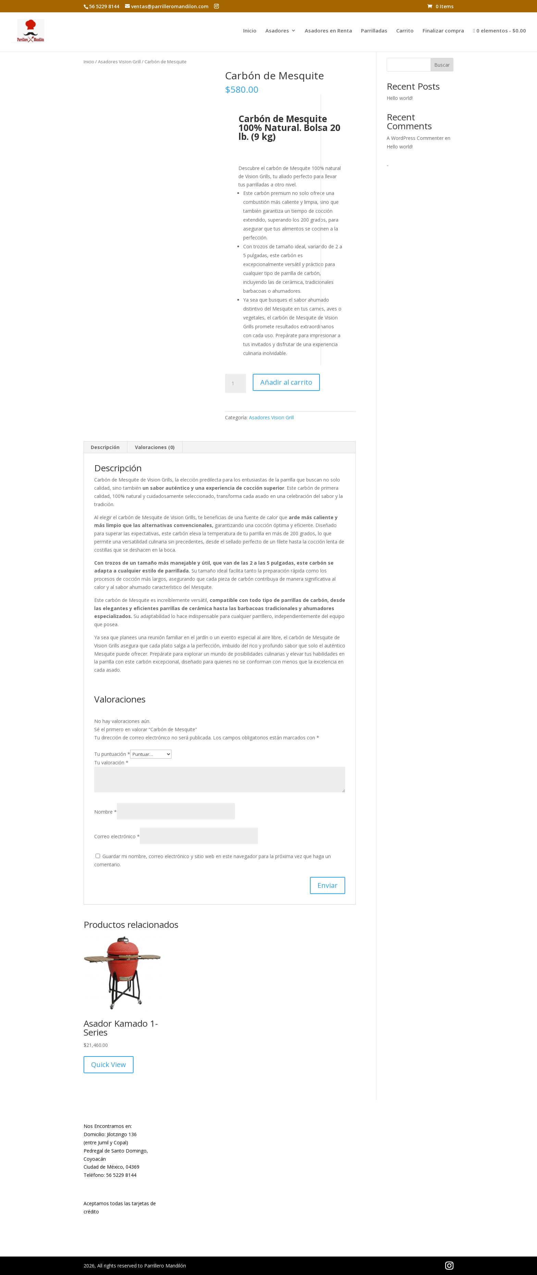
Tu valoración (111, 762)
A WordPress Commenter (415, 138)
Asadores (277, 31)
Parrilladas (374, 31)
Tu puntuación (112, 754)
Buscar (442, 65)
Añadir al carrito (286, 382)
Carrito (405, 31)
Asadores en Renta (328, 31)
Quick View (108, 1064)
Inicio (250, 31)
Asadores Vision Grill (119, 61)
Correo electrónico (117, 836)
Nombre (105, 812)
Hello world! (400, 98)
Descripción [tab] (105, 447)
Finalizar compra (443, 31)
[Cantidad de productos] (235, 383)
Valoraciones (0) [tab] (155, 447)
